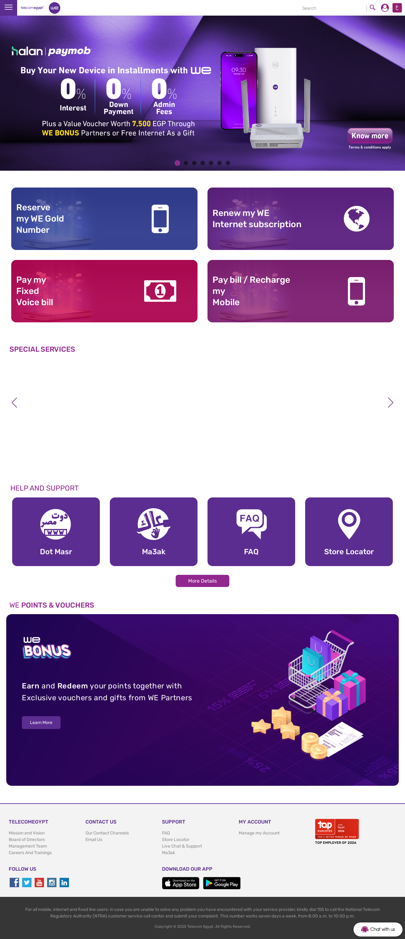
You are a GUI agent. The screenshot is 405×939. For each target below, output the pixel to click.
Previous (14, 402)
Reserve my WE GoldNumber (40, 218)
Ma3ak (168, 852)
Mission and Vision (27, 833)
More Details (202, 581)
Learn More (41, 722)
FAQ (166, 833)
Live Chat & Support (182, 846)
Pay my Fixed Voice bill (34, 291)
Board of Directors (27, 839)
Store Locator (175, 839)
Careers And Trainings (30, 852)
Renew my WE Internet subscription (256, 218)
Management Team (28, 846)
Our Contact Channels (107, 833)
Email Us (93, 839)
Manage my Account (259, 833)
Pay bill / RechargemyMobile (251, 291)
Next (391, 402)
